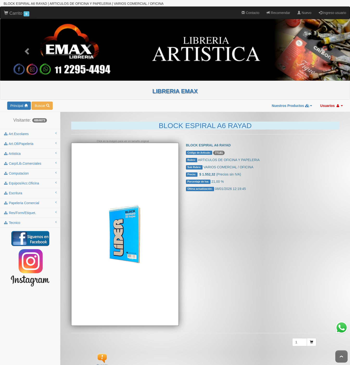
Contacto (250, 11)
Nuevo (304, 11)
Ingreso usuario (332, 11)
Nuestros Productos (292, 104)
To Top (341, 356)
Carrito (16, 12)
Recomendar (278, 11)
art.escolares (30, 132)
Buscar (42, 104)
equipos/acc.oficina (30, 181)
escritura (30, 191)
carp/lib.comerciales (30, 162)
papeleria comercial (30, 201)
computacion (30, 171)
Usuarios (331, 104)
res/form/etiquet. (30, 211)
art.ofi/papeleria (30, 142)
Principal (19, 104)
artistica (30, 152)
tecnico (30, 221)
